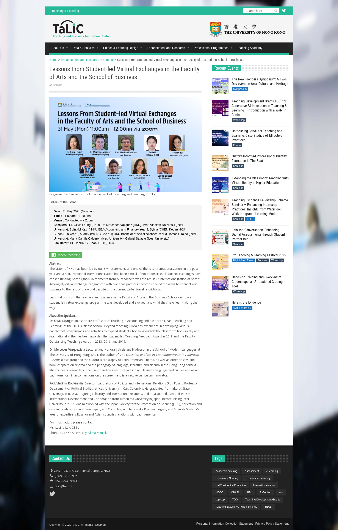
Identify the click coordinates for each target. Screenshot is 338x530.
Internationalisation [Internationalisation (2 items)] (264, 485)
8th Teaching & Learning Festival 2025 (259, 255)
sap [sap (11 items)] (281, 492)
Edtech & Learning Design (123, 47)
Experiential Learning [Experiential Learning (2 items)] (258, 478)
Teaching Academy (250, 48)
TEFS (250, 219)
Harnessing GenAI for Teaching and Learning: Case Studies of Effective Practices (257, 135)
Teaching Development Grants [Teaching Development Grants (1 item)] (262, 499)
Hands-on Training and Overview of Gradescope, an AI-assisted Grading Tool (257, 281)
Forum (237, 145)
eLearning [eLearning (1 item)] (272, 471)
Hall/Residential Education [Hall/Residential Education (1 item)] (231, 485)
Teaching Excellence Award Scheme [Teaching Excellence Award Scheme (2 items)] (236, 506)
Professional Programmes (213, 47)
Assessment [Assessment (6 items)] (252, 471)
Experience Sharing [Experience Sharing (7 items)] (227, 478)
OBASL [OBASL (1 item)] (235, 492)
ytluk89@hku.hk (96, 433)
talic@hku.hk (63, 486)
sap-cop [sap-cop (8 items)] (220, 499)
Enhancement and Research (168, 47)
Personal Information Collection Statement (224, 523)
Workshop (239, 120)
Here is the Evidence (246, 302)
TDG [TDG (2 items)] (235, 499)
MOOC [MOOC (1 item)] (220, 492)
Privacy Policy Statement (272, 523)
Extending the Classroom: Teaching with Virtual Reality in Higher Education (260, 180)
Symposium (240, 89)
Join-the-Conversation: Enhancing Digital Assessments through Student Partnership (258, 234)
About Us (60, 47)
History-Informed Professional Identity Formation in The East (259, 158)
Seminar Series (242, 307)
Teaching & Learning (65, 11)
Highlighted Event (243, 260)
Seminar (57, 85)
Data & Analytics (86, 47)
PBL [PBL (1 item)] (249, 492)
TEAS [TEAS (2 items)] (268, 506)
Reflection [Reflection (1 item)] (265, 492)
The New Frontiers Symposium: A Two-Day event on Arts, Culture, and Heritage (260, 81)
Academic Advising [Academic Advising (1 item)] (226, 471)
